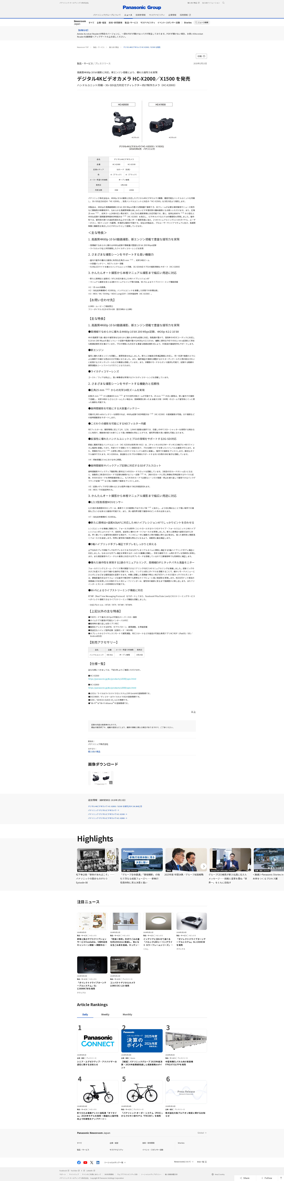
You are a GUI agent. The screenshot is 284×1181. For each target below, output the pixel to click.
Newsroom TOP (83, 47)
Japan (80, 22)
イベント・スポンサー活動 (169, 22)
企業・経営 (101, 22)
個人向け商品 (114, 47)
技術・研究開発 (115, 22)
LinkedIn (91, 1170)
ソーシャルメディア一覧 (113, 1162)
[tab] (105, 1014)
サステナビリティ (147, 22)
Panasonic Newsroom (93, 1132)
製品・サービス (131, 22)
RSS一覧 (200, 1162)
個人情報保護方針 (171, 1174)
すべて (91, 22)
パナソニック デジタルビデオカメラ (103, 810)
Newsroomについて (182, 1161)
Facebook (64, 1170)
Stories (188, 22)
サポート (62, 1174)
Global (201, 1132)
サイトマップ (74, 1174)
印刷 (201, 56)
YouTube (75, 1170)
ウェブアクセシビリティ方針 (127, 1174)
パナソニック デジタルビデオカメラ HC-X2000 (107, 818)
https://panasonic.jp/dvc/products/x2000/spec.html (112, 687)
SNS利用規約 (109, 1174)
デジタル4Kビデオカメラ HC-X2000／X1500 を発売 (141, 47)
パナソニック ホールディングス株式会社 (74, 3)
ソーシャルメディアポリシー (151, 1174)
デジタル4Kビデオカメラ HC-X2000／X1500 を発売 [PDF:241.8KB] (115, 806)
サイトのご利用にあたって (91, 1174)
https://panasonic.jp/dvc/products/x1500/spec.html (112, 679)
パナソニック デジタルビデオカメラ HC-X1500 (107, 814)
